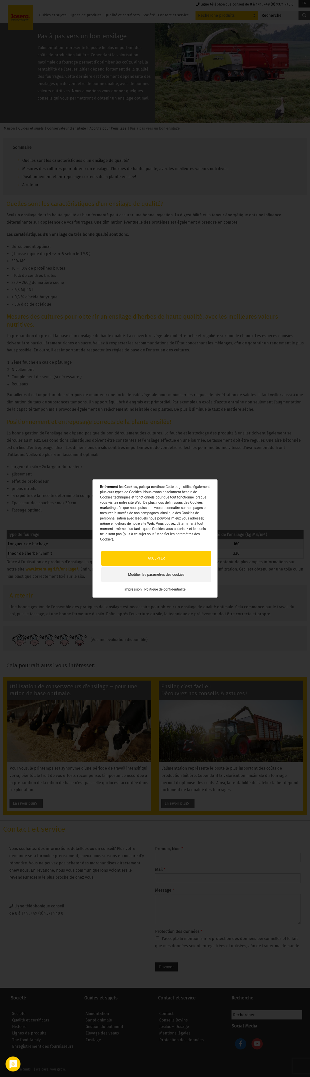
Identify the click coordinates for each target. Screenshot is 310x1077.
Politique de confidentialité (165, 589)
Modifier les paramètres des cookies (156, 575)
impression (133, 589)
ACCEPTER (156, 558)
